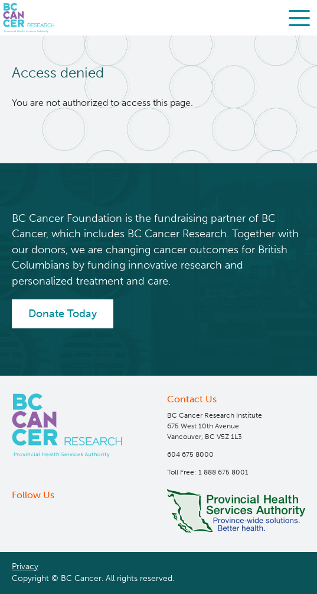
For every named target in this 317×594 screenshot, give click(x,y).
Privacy (25, 566)
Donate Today (62, 313)
